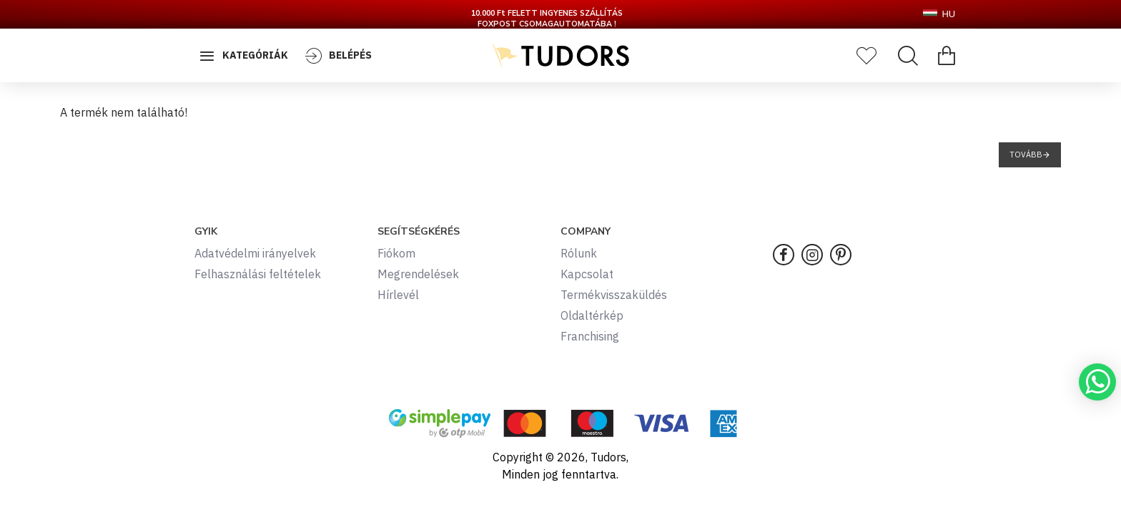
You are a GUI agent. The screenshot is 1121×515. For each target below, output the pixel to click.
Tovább (1025, 154)
